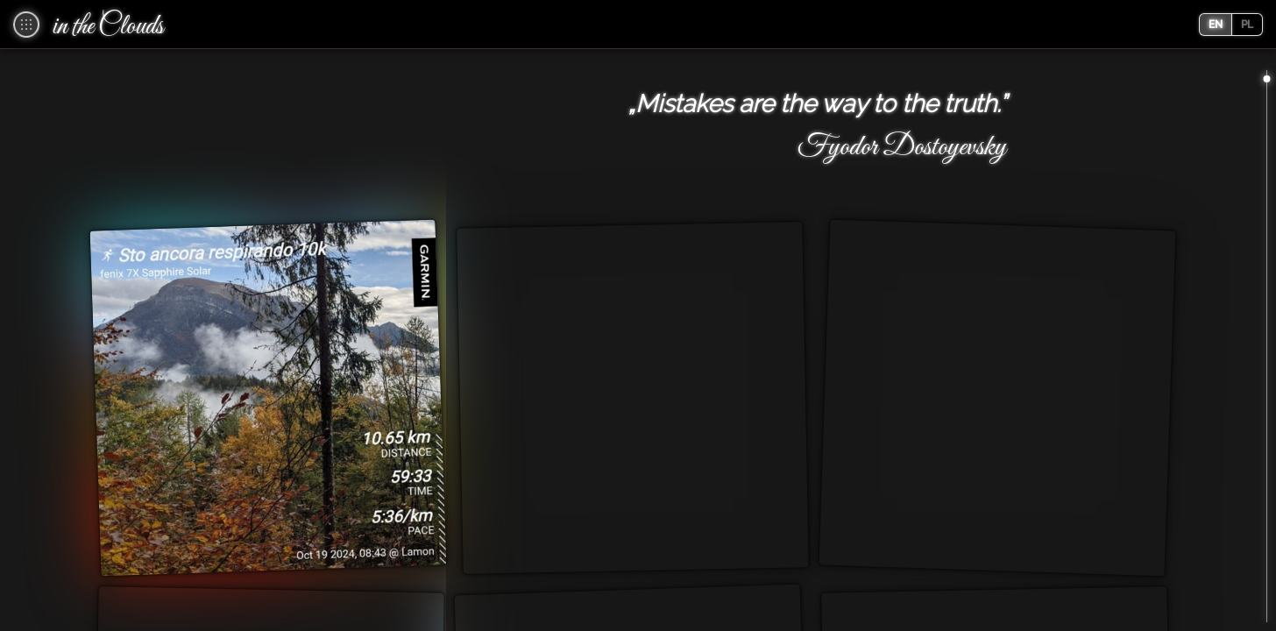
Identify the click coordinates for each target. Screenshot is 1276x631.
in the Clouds (108, 27)
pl (1247, 24)
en (1216, 24)
